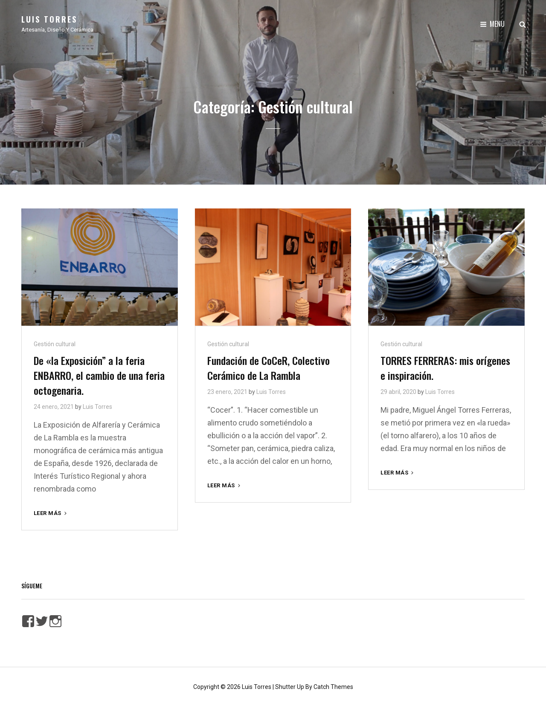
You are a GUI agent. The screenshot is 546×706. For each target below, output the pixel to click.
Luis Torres (49, 19)
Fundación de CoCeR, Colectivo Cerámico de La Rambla (268, 367)
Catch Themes (333, 686)
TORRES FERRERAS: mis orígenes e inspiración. (445, 367)
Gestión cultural (55, 343)
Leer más (51, 512)
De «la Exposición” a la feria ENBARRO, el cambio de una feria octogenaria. (99, 374)
